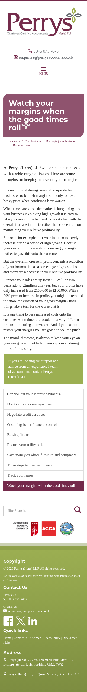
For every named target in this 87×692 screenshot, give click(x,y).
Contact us (21, 638)
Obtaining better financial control (32, 425)
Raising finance (18, 435)
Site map (35, 638)
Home (7, 638)
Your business (33, 141)
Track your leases (20, 475)
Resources (14, 141)
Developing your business (60, 141)
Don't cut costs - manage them (29, 404)
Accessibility (51, 638)
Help (6, 642)
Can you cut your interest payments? (34, 394)
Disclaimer (70, 638)
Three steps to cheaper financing (31, 465)
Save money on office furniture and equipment (41, 455)
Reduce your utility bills (25, 445)
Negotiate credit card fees (26, 414)
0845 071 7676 (46, 51)
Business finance (22, 145)
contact (37, 371)
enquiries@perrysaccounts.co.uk (46, 57)
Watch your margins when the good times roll (41, 486)
